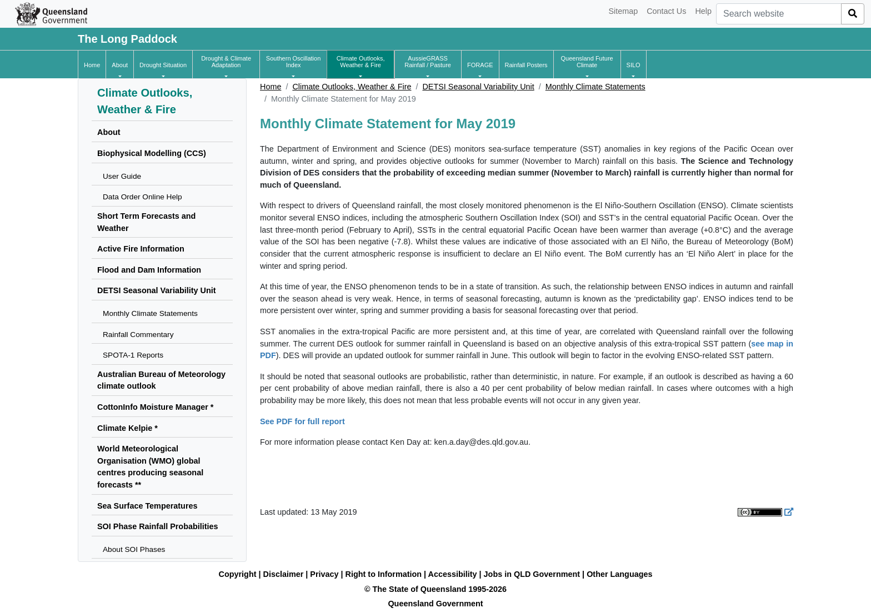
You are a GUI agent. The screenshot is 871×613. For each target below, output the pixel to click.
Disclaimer (283, 574)
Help (703, 11)
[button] (119, 65)
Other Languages (619, 574)
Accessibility (452, 574)
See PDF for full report (302, 421)
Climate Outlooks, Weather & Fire (351, 86)
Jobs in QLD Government (533, 574)
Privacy (324, 574)
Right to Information (384, 574)
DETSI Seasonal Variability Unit (478, 86)
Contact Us (666, 11)
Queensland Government (435, 603)
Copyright (238, 574)
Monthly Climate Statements (595, 86)
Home (270, 86)
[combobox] (779, 13)
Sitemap (623, 11)
